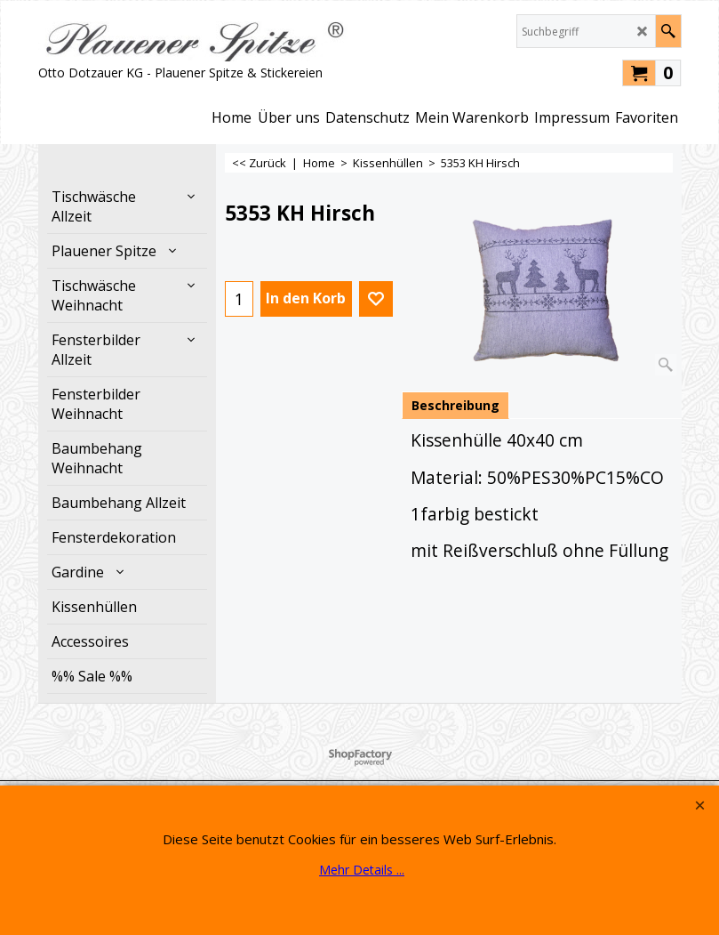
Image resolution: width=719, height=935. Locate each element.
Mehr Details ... (361, 869)
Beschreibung (455, 405)
